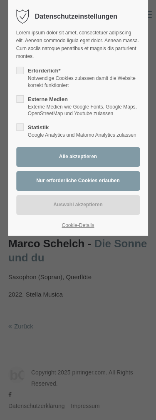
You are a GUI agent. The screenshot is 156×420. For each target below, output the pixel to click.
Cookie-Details (78, 225)
